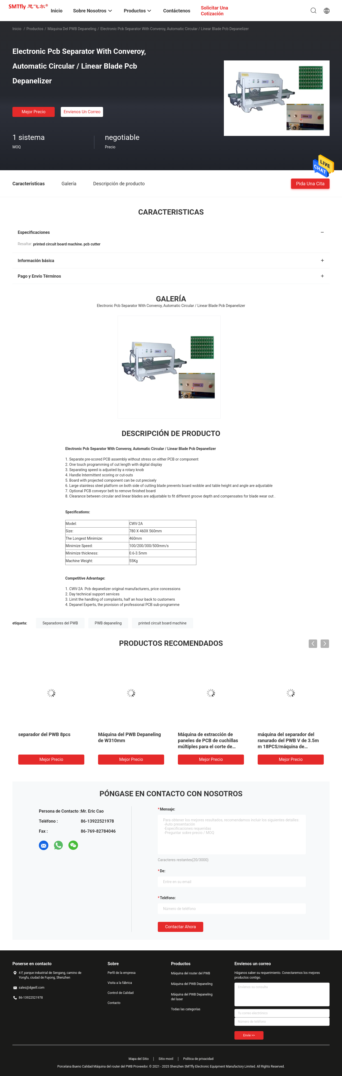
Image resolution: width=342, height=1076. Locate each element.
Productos (34, 29)
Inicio (16, 29)
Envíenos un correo (82, 111)
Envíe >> (249, 1035)
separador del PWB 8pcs (44, 734)
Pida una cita (310, 183)
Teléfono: (167, 898)
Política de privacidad (198, 1059)
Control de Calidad (120, 993)
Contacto (114, 1003)
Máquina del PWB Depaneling (72, 29)
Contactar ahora (180, 926)
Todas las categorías (185, 1009)
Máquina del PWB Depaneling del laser (191, 997)
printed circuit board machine (162, 623)
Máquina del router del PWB (190, 973)
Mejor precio (33, 111)
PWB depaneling (108, 623)
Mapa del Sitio (139, 1059)
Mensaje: (167, 809)
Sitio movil (166, 1059)
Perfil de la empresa (122, 973)
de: (162, 871)
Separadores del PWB (60, 623)
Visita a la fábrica (120, 983)
